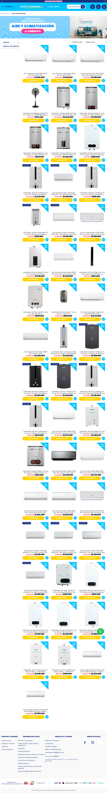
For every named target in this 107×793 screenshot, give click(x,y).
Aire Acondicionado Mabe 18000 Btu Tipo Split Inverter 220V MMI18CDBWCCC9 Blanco (63, 511)
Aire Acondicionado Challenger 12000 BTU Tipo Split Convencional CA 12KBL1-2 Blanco (63, 551)
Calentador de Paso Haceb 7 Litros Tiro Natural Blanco (35, 312)
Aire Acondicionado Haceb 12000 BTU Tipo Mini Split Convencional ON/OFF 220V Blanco (92, 511)
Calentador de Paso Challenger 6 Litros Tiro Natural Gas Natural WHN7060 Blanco (35, 432)
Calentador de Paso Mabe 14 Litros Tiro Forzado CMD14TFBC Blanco (92, 432)
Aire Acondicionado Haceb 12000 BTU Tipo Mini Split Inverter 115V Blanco (64, 273)
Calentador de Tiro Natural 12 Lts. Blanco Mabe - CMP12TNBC (36, 670)
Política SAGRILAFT (24, 751)
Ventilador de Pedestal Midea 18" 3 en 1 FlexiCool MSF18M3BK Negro (35, 114)
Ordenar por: (77, 42)
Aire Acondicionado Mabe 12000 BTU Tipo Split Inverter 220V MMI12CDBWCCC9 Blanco (35, 511)
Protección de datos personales (28, 757)
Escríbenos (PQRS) (51, 746)
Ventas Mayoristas (7, 749)
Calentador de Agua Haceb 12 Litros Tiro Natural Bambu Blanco (64, 630)
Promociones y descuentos (26, 760)
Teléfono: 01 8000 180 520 (53, 749)
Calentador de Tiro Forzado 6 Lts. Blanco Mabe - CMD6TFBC (64, 670)
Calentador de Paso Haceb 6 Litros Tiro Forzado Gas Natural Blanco (92, 153)
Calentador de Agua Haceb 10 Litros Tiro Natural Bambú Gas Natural (92, 591)
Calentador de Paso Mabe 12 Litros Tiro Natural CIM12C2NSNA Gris (92, 114)
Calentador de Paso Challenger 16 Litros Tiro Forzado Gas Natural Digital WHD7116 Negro (64, 392)
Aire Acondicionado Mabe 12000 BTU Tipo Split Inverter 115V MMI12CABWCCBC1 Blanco (92, 74)
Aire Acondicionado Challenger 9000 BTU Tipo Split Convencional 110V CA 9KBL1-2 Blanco (92, 551)
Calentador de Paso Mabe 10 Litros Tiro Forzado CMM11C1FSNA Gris (63, 153)
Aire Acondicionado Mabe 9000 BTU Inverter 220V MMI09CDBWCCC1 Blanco (63, 74)
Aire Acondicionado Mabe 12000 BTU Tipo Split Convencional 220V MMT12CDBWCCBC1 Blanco (63, 432)
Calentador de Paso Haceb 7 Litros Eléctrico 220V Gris (63, 312)
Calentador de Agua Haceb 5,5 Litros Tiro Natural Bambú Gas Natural (64, 591)
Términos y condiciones (25, 740)
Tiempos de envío (23, 763)
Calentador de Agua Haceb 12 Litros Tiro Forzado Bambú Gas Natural (92, 630)
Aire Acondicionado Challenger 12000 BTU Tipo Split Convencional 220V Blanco (63, 233)
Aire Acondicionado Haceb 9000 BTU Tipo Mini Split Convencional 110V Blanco (92, 233)
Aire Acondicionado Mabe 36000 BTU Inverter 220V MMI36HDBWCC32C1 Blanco (35, 352)
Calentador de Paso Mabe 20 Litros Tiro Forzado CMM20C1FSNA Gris (63, 114)
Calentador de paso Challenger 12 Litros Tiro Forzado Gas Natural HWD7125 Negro (92, 352)
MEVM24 (73, 790)
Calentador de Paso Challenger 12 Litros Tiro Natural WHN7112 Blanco (92, 392)
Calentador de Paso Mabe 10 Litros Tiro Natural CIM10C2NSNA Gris (35, 153)
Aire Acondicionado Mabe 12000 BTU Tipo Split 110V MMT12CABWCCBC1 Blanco (35, 74)
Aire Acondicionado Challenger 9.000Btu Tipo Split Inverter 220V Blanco (35, 591)
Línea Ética (21, 748)
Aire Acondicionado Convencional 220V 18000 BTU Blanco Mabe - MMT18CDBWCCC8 (35, 710)
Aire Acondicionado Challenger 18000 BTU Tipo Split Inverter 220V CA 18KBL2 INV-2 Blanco (35, 551)
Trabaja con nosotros (8, 743)
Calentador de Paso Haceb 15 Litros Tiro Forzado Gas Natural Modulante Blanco (35, 273)
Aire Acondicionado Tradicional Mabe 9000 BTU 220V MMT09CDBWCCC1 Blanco (92, 312)
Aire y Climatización (18, 13)
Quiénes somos (6, 740)
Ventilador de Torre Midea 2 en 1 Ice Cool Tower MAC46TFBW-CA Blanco (92, 273)
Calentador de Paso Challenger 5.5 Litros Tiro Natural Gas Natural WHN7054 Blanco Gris (35, 233)
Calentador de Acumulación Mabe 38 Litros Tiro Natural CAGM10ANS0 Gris (64, 352)
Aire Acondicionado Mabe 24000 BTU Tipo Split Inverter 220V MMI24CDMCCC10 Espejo (64, 471)
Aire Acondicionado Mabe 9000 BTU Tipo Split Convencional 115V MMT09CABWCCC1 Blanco (92, 471)
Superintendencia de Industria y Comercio (31, 754)
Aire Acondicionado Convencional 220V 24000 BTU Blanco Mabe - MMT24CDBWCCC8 (92, 670)
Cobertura (5, 746)
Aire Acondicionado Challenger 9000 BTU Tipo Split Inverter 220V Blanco (63, 193)
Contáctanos (49, 743)
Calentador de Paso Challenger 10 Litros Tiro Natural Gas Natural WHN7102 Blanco (92, 193)
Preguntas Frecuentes (52, 740)
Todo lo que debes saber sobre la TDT (29, 771)
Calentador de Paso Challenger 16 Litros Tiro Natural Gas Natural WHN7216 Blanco (35, 193)
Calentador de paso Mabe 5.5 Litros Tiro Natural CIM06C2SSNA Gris (35, 471)
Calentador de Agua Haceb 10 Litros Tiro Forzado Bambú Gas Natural (35, 630)
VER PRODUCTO (33, 81)
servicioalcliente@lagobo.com (54, 752)
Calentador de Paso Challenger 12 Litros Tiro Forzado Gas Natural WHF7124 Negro (35, 392)
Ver (47, 80)
